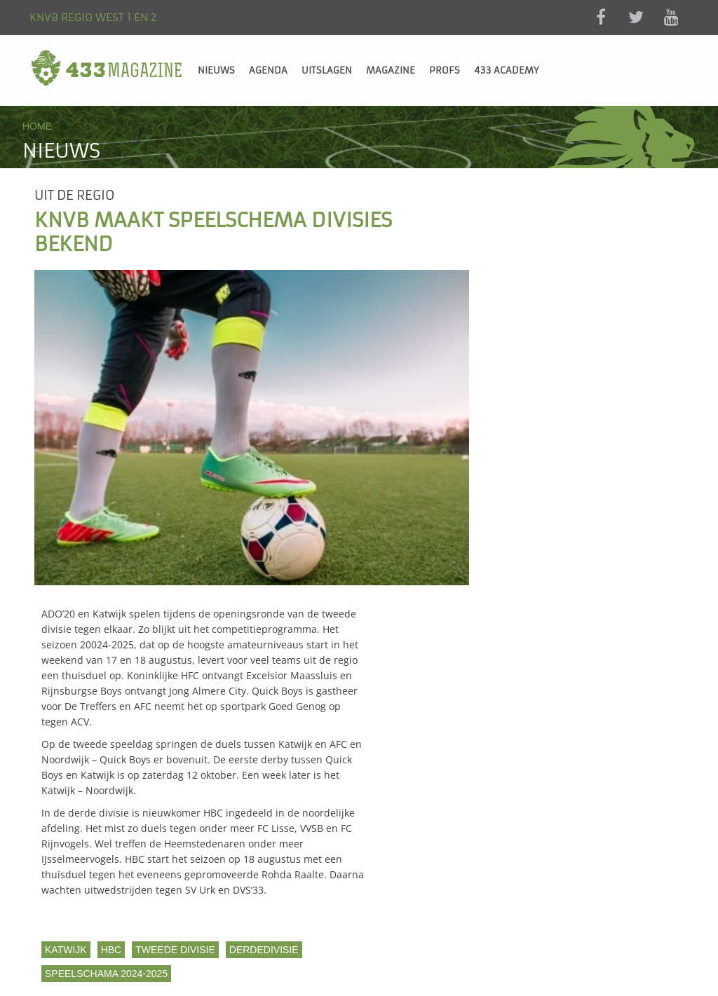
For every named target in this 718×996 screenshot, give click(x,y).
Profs (444, 70)
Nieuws (216, 70)
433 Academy (506, 70)
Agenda (268, 70)
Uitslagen (327, 70)
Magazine (390, 70)
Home (37, 126)
